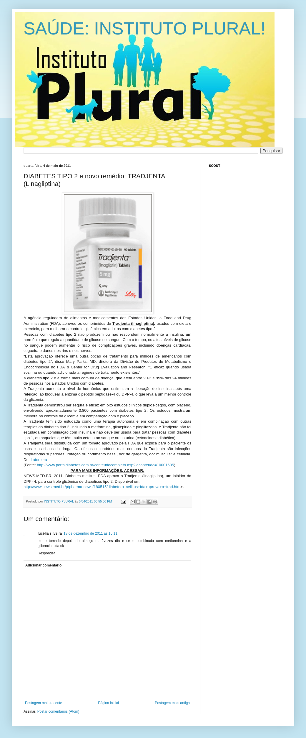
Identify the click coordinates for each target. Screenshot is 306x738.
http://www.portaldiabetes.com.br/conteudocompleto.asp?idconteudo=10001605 (105, 465)
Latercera (39, 459)
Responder (46, 553)
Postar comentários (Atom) (58, 711)
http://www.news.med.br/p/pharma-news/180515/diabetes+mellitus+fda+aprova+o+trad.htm (102, 487)
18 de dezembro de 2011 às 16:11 (90, 533)
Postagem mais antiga (172, 703)
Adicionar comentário (43, 565)
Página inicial (108, 703)
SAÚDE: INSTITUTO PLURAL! (144, 28)
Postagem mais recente (43, 703)
